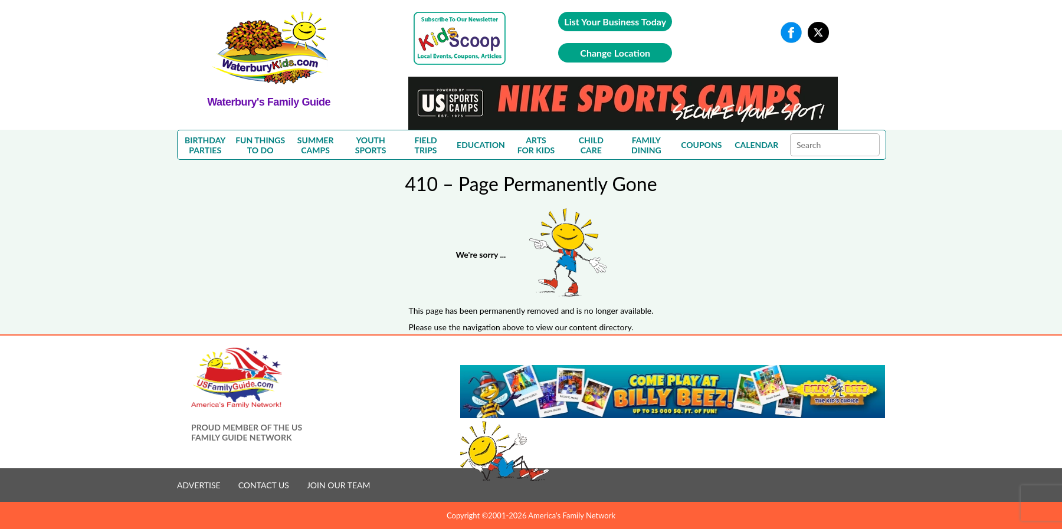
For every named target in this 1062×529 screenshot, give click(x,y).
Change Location (615, 52)
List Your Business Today (615, 21)
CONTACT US (263, 485)
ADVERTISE (199, 485)
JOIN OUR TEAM (339, 485)
